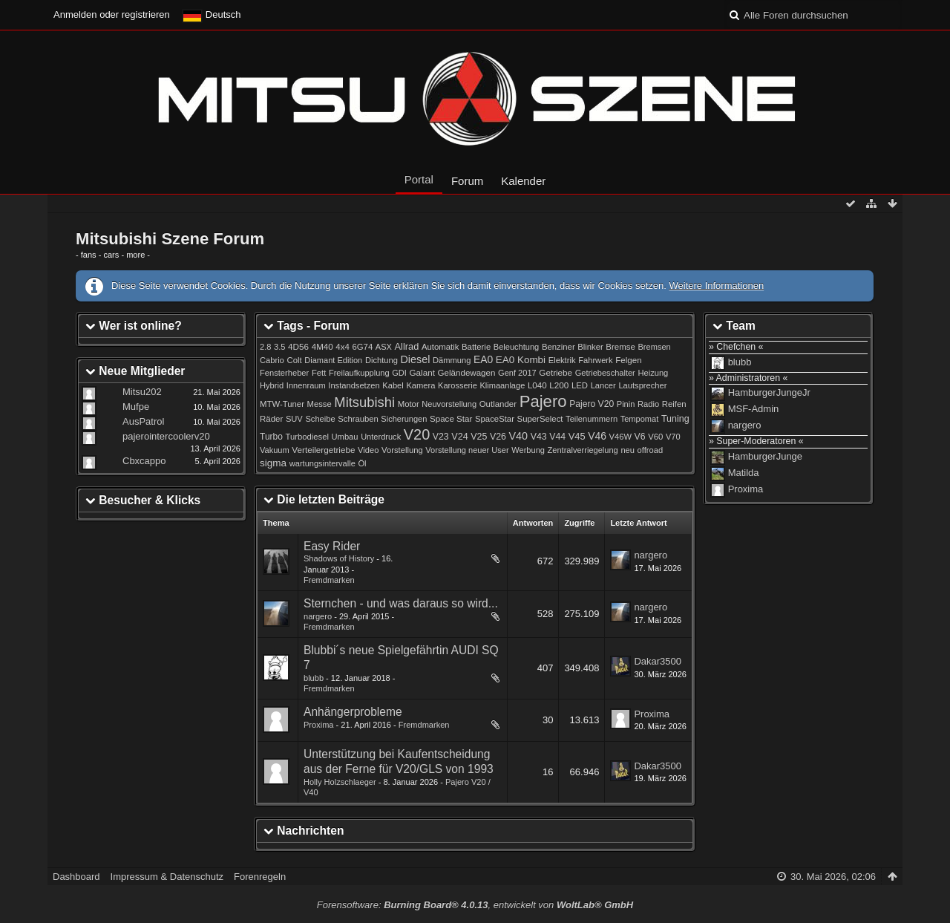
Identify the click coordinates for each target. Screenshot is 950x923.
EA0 (483, 359)
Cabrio (272, 360)
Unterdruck (381, 436)
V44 (557, 436)
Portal (418, 179)
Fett (319, 372)
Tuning (675, 419)
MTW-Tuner (282, 403)
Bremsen (654, 346)
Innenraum (306, 385)
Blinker (590, 346)
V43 (539, 436)
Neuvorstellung (449, 403)
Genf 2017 (517, 372)
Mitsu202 (142, 391)
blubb (314, 678)
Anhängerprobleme (353, 711)
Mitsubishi (364, 402)
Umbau (345, 436)
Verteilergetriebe (323, 449)
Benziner (558, 346)
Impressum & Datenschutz (167, 876)
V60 (655, 436)
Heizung (653, 372)
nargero (650, 555)
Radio (648, 403)
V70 (673, 436)
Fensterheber (284, 372)
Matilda (743, 473)
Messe (319, 403)
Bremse (620, 346)
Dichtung (381, 360)
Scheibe (320, 418)
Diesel (415, 359)
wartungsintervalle (322, 463)
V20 (417, 434)
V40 (518, 436)
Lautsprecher (642, 385)
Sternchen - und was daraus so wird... (401, 603)
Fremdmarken (329, 579)
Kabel (393, 385)
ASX (384, 346)
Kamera (420, 385)
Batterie (476, 346)
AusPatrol (143, 421)
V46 (597, 436)
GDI (399, 372)
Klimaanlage (502, 385)
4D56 (298, 346)
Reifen (674, 403)
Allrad (407, 346)
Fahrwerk (595, 360)
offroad (650, 450)
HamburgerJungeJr (769, 393)
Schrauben (358, 418)
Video (368, 450)
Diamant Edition (333, 360)
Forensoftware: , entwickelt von (475, 904)
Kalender (523, 181)
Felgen (628, 360)
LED (579, 385)
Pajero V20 (591, 404)
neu (627, 450)
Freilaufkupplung (359, 372)
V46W (620, 436)
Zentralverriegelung (583, 450)
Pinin (626, 403)
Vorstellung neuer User (466, 450)
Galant (421, 372)
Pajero (543, 401)
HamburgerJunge (765, 457)
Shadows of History (339, 558)
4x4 (342, 346)
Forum (467, 181)
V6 (640, 436)
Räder (271, 418)
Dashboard (76, 876)
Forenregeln (260, 876)
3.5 (280, 346)
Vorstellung (402, 450)
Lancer (603, 385)
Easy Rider (332, 546)
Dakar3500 (657, 661)
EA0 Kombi (521, 359)
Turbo (271, 436)
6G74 (362, 346)
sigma (273, 463)
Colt (293, 360)
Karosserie (457, 385)
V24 (459, 436)
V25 (479, 436)
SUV (294, 418)
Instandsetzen (353, 385)
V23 (441, 436)
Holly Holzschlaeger (340, 781)
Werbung (528, 450)
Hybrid (272, 385)
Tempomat (639, 418)
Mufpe (135, 406)
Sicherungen (404, 418)
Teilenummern (592, 418)
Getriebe (555, 372)
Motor (408, 403)
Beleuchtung (516, 346)
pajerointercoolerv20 (166, 436)
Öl (362, 463)
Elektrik (562, 360)
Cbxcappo (144, 460)
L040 (537, 385)
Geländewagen (467, 372)
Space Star (451, 418)
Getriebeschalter (605, 372)
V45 (577, 436)
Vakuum (274, 450)
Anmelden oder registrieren (111, 14)
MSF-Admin (753, 409)
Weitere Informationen (716, 285)
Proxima (319, 724)
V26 (498, 436)
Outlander (498, 403)
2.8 (265, 346)
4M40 (322, 346)
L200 (559, 385)
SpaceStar (494, 418)
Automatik (440, 346)
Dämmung (452, 360)
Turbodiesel (307, 436)
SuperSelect (540, 418)
